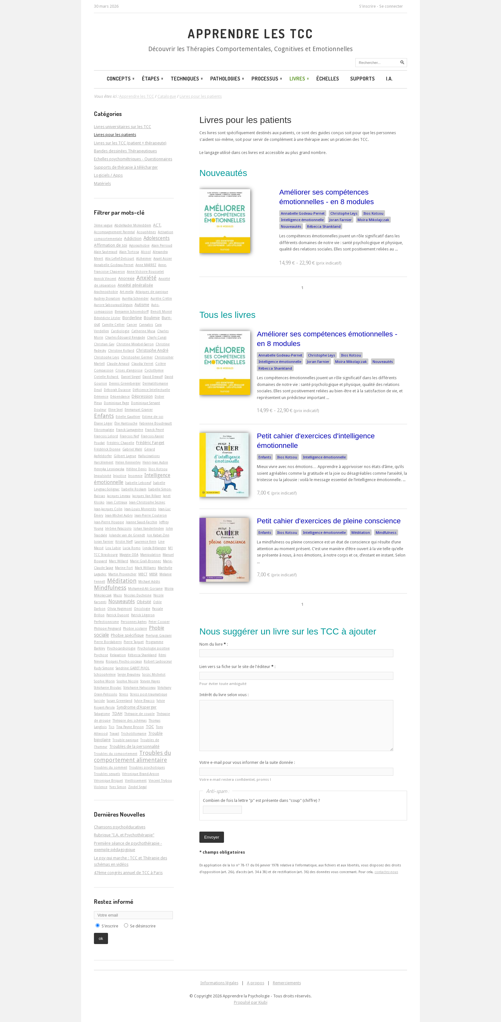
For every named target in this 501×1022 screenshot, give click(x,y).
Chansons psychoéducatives (119, 827)
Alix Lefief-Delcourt (119, 258)
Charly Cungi (156, 337)
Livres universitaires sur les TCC (122, 126)
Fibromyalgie (104, 430)
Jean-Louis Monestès (140, 509)
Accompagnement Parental (114, 232)
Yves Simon (117, 787)
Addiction (133, 238)
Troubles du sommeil (110, 767)
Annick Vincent (105, 278)
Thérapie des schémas (129, 720)
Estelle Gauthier (128, 417)
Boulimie (152, 317)
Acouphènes (146, 232)
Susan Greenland (119, 701)
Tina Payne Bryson (130, 727)
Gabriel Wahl (132, 449)
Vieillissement (136, 780)
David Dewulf (153, 377)
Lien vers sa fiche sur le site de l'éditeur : (237, 666)
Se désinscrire (143, 926)
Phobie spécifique (127, 635)
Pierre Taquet (134, 642)
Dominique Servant (145, 403)
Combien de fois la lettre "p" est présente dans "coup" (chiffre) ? (261, 800)
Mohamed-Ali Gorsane (145, 588)
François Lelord (106, 436)
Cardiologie (120, 331)
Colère (160, 363)
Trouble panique (125, 740)
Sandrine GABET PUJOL (133, 668)
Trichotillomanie (133, 733)
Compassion (103, 370)
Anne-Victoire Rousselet (145, 271)
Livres (299, 78)
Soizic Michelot (154, 674)
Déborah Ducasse (117, 390)
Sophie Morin (104, 681)
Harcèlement (103, 462)
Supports (362, 78)
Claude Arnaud (118, 363)
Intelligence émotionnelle (302, 220)
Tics (111, 727)
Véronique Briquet (108, 780)
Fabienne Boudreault (155, 423)
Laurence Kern (145, 541)
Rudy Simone (104, 668)
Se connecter (391, 6)
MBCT (142, 574)
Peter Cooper (159, 622)
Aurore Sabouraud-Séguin (113, 305)
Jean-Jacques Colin (108, 509)
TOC (150, 726)
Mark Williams (145, 568)
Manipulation (150, 555)
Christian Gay (104, 344)
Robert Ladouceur (158, 661)
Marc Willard (118, 561)
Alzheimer (143, 258)
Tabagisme (102, 714)
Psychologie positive (153, 648)
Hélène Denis (136, 469)
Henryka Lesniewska (109, 469)
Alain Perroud (161, 245)
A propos (255, 982)
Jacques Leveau (118, 496)
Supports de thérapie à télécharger (126, 167)
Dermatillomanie (155, 383)
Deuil (98, 390)
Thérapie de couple (139, 714)
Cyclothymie (154, 370)
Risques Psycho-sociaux (124, 661)
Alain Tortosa (129, 252)
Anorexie (126, 278)
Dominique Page (116, 403)
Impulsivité (102, 476)
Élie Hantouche (125, 423)
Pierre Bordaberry (108, 642)
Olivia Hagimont (119, 609)
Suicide (99, 701)
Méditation (360, 532)
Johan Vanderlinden (149, 528)
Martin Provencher (122, 574)
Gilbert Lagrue (125, 456)
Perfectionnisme (106, 622)
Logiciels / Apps (108, 175)
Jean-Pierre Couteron (151, 515)
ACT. (157, 225)
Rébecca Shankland (324, 226)
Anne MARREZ (145, 265)
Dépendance (120, 396)
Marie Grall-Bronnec (145, 561)
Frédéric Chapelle (120, 443)
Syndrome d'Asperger (137, 707)
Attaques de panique (151, 292)
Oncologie (142, 609)
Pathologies (227, 78)
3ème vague (103, 225)
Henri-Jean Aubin (155, 462)
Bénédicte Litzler (107, 318)
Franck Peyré (154, 430)
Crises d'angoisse (129, 370)
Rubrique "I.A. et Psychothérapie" (124, 835)
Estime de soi (152, 417)
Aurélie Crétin (161, 298)
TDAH (117, 713)
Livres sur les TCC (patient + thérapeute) (130, 143)
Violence (100, 787)
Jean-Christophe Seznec (147, 502)
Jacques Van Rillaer (146, 496)
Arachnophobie (106, 292)
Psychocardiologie (121, 648)
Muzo (117, 595)
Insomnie (135, 476)
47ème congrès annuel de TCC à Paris (128, 872)
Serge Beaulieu (129, 674)
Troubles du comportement (115, 754)
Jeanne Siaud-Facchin (141, 522)
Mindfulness (386, 532)
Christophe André (152, 350)
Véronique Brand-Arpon (140, 774)
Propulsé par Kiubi (250, 1002)
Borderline (132, 317)
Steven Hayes (150, 681)
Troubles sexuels (107, 774)
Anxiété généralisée (135, 285)
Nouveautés (291, 226)
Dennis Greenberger (125, 383)
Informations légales (219, 982)
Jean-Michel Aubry (119, 515)
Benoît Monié (161, 311)
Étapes (153, 78)
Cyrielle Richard (106, 377)
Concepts (121, 78)
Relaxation (118, 655)
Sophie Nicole (127, 681)
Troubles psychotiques (147, 767)
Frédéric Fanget (150, 442)
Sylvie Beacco (144, 701)
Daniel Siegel (131, 377)
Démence (101, 396)
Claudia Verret (142, 363)
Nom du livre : (213, 644)
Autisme (142, 304)
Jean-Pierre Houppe (109, 522)
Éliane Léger (103, 423)
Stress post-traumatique (148, 694)
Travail (114, 733)
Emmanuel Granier (139, 409)
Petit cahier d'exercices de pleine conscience (329, 521)
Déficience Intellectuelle (151, 390)
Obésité (144, 601)
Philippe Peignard (107, 628)
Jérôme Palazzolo (118, 528)
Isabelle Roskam (133, 489)
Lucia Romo (132, 548)
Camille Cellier (113, 325)
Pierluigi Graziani (159, 635)
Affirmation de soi (110, 245)
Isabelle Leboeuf (138, 483)
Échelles (327, 78)
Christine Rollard (121, 350)
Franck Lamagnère (129, 430)
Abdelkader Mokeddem (132, 225)
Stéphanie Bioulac (107, 687)
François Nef (129, 436)
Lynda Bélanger (154, 548)
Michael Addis (149, 581)
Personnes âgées (134, 622)
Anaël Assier (162, 258)
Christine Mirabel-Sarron (135, 344)
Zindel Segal (137, 787)
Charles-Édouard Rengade (125, 337)
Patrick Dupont (117, 615)
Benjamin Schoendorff (132, 311)
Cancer (132, 325)
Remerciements (287, 982)
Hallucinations (149, 456)
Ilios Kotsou (373, 213)
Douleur (100, 409)
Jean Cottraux (116, 502)
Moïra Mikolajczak (373, 220)
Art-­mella (127, 292)
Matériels (102, 183)
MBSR (153, 574)
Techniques (187, 78)
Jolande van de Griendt (127, 535)
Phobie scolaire (135, 628)
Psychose (101, 655)
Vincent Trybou (160, 780)
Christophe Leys (344, 213)
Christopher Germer (137, 357)
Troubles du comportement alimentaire (132, 756)
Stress (123, 694)
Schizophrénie (105, 674)
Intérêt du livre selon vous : (224, 694)
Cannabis (146, 325)
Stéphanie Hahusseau (139, 687)
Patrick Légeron (143, 615)
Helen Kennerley (128, 462)
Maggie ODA (128, 555)
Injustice (119, 476)
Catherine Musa (143, 331)
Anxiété (146, 277)
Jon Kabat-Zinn (158, 535)
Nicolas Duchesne (137, 595)
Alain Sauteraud (105, 252)
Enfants (264, 457)
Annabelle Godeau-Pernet (303, 213)
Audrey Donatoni (107, 298)
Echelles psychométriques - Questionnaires (133, 159)
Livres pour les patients (245, 120)
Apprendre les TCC (250, 33)
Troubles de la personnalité (134, 746)
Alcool (146, 252)
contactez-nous (386, 872)
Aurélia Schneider (135, 298)
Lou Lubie (113, 548)
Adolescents (156, 238)
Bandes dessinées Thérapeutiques (125, 151)
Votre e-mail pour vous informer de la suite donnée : (247, 762)
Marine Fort (124, 568)
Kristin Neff (124, 541)
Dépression (142, 396)
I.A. (389, 78)
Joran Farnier (340, 220)
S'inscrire (367, 6)
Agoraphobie (139, 245)
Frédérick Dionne (107, 449)
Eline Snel (115, 409)
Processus (267, 78)
